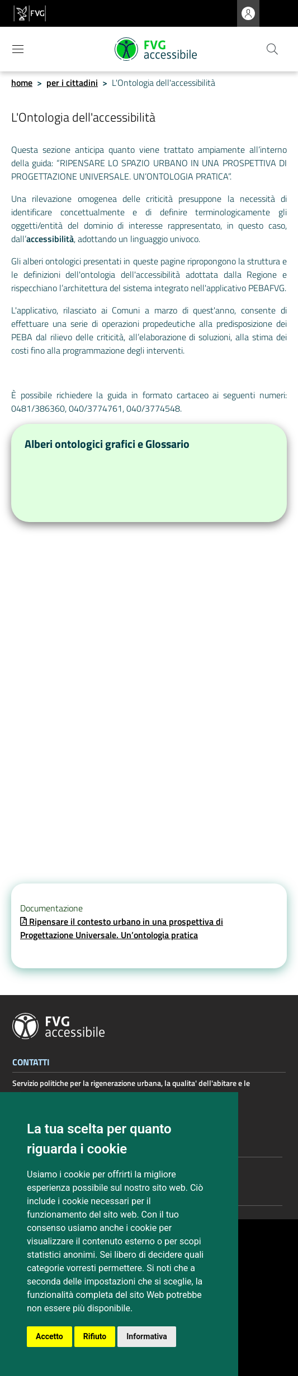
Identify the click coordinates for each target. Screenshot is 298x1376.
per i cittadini (72, 82)
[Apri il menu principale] (18, 49)
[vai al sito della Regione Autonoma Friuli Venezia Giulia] (29, 13)
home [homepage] (21, 82)
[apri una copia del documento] (121, 928)
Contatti (31, 1063)
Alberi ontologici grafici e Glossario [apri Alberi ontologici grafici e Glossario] (107, 443)
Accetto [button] (49, 1336)
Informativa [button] (146, 1336)
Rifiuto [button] (95, 1336)
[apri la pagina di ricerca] (272, 49)
